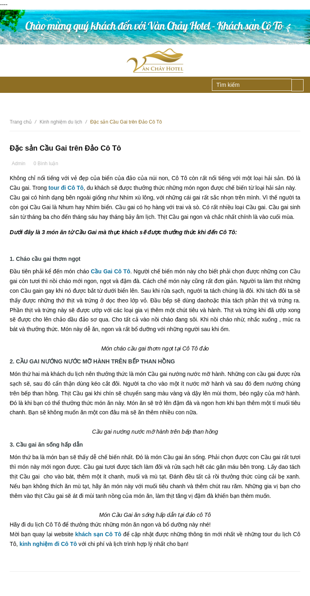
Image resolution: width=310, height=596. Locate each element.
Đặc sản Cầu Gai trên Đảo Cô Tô (65, 148)
